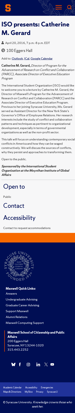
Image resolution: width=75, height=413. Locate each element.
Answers (11, 293)
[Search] (69, 7)
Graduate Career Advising (22, 305)
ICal (26, 58)
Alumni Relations (16, 317)
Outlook (17, 58)
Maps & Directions (12, 391)
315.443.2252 (17, 349)
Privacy (39, 391)
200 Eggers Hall (17, 341)
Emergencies (47, 387)
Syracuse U (52, 391)
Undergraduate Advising (22, 299)
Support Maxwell (17, 311)
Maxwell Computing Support (25, 323)
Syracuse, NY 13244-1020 (25, 345)
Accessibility (31, 387)
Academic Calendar (12, 387)
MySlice (29, 391)
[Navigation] (59, 7)
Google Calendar (42, 58)
